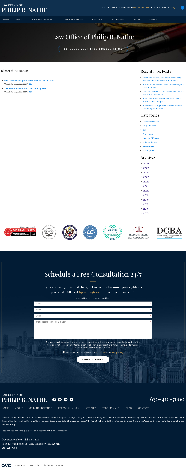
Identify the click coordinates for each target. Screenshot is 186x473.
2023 (145, 177)
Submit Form (93, 359)
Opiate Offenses (150, 142)
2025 (145, 168)
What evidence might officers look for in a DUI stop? (29, 80)
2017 (144, 204)
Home (6, 19)
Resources (20, 465)
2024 (145, 172)
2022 (145, 181)
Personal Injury (74, 19)
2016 (145, 209)
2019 (145, 195)
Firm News (148, 134)
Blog (137, 19)
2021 (145, 186)
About (18, 19)
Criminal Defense (42, 19)
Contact (152, 19)
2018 (145, 199)
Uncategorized (149, 150)
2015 (145, 213)
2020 (145, 190)
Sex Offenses (148, 146)
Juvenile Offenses (151, 138)
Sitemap (60, 465)
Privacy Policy (116, 352)
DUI (30, 84)
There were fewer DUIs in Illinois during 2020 (25, 88)
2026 (145, 163)
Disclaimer (101, 352)
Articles (97, 19)
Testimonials (117, 19)
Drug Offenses (149, 125)
